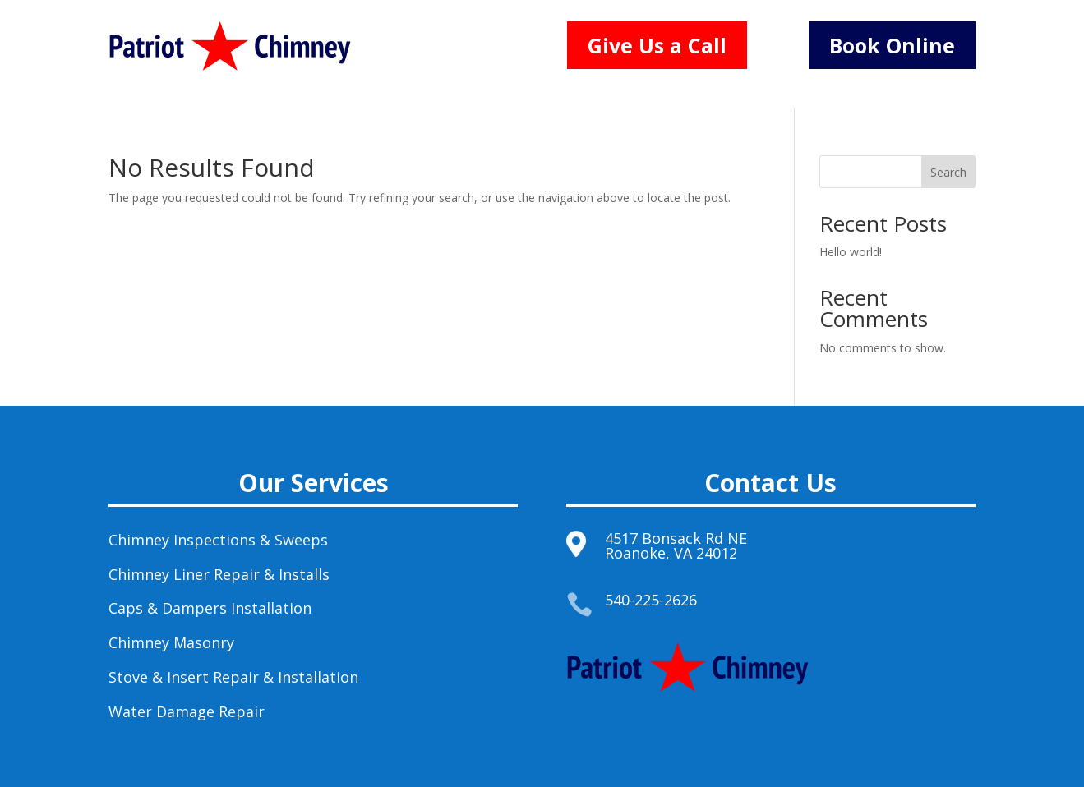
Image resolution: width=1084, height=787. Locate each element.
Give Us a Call (657, 45)
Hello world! (850, 252)
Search (948, 172)
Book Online (892, 45)
